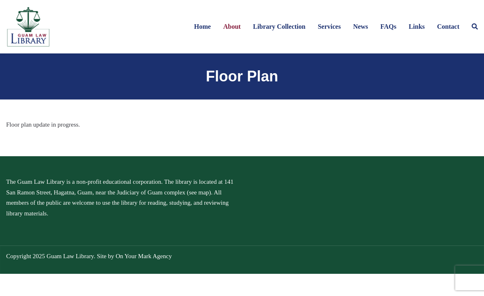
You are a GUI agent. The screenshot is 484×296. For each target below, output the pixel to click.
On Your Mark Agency (143, 256)
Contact (448, 26)
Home (202, 26)
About (232, 26)
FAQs (388, 26)
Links (417, 26)
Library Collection (279, 26)
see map (199, 192)
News (360, 26)
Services (329, 26)
